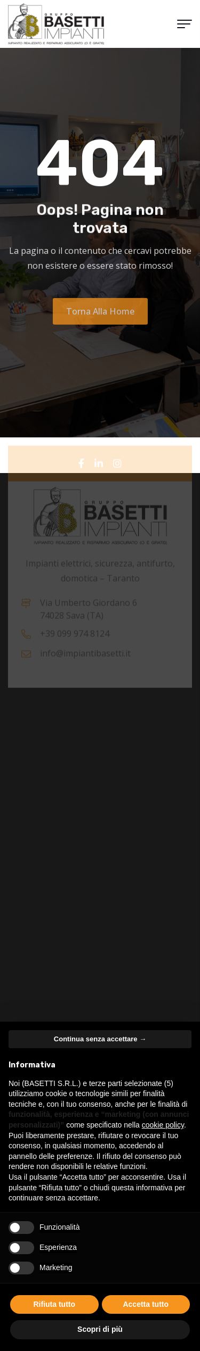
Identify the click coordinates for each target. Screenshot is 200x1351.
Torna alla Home (100, 315)
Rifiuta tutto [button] (54, 1304)
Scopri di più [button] (100, 1329)
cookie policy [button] (163, 1125)
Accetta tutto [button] (146, 1304)
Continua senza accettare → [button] (100, 1039)
